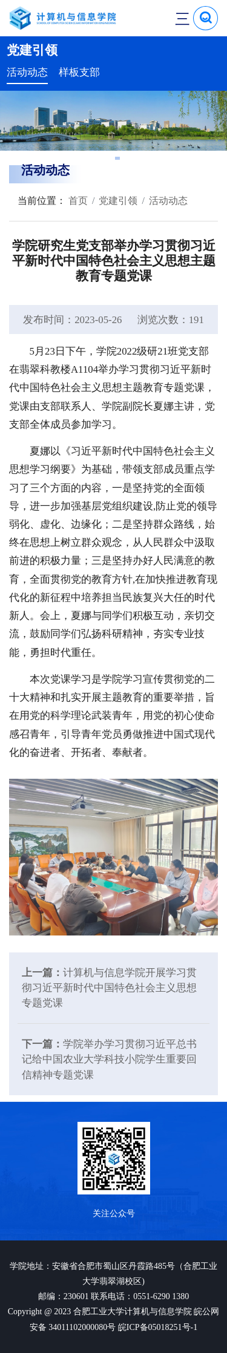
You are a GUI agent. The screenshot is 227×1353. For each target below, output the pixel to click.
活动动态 (27, 72)
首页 (77, 200)
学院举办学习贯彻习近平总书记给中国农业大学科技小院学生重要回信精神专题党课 (109, 1059)
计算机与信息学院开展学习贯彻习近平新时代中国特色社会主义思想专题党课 (109, 988)
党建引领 (118, 200)
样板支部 (79, 72)
